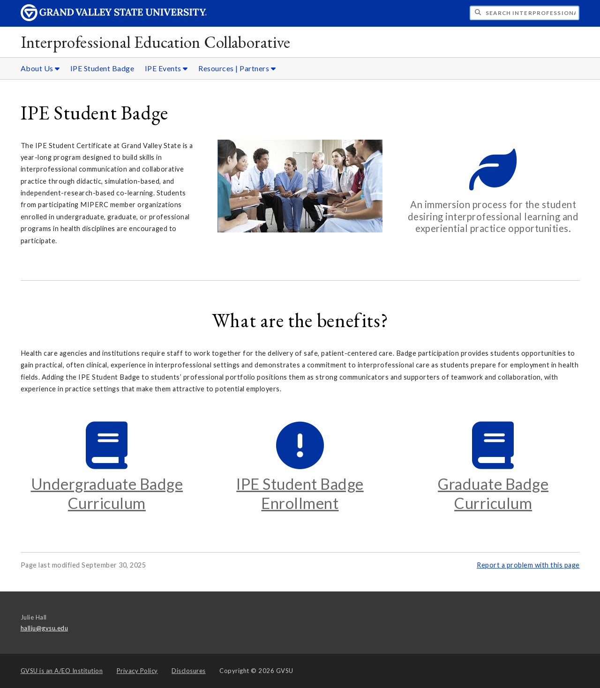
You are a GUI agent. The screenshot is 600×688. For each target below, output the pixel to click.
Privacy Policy (137, 670)
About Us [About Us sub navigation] (40, 68)
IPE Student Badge (102, 68)
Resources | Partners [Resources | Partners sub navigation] (237, 68)
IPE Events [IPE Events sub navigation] (166, 68)
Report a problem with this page (528, 565)
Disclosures (189, 670)
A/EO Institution (62, 670)
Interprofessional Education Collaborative (156, 41)
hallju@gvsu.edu (44, 628)
